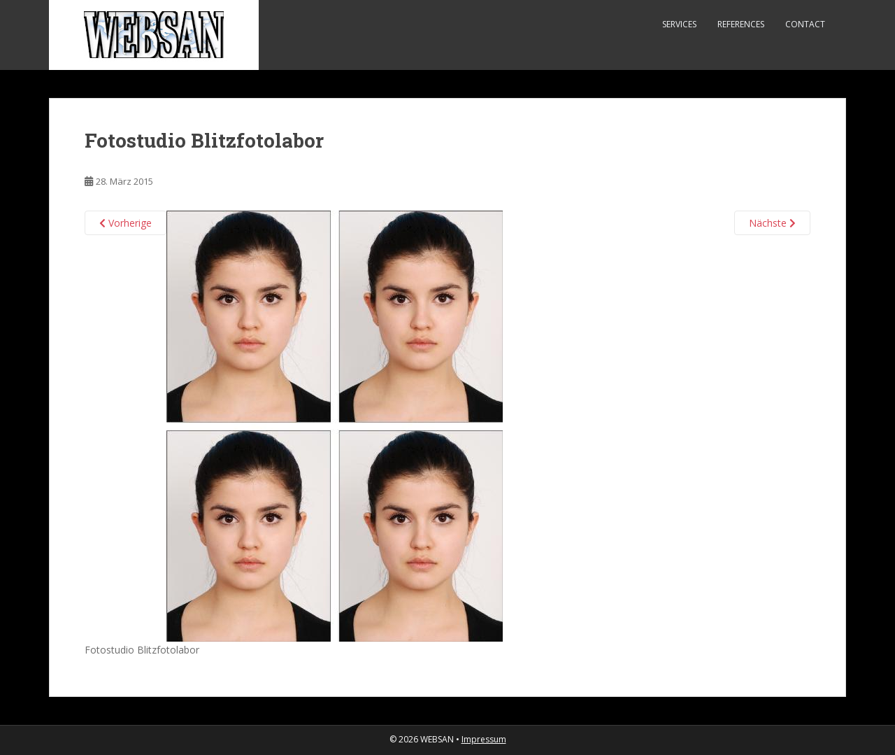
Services (679, 24)
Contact (805, 24)
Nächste (772, 223)
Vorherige (125, 223)
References (740, 24)
